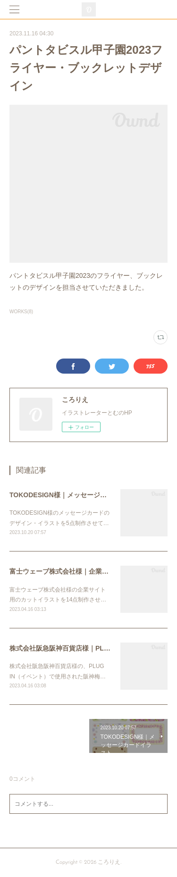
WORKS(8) (21, 311)
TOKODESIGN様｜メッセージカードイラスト (77, 495)
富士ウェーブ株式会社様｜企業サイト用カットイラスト (92, 571)
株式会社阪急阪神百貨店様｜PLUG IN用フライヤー (85, 648)
